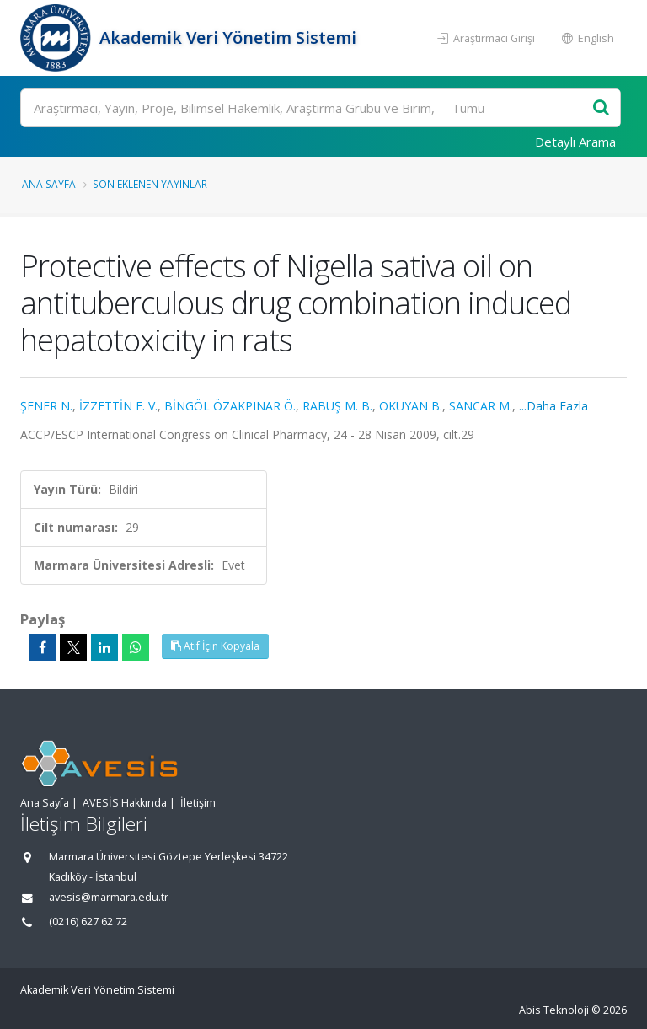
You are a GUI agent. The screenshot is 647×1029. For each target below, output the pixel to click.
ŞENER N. (46, 406)
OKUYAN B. (410, 406)
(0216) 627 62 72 (88, 921)
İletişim (198, 803)
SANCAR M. (480, 406)
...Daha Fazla (553, 406)
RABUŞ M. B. (337, 406)
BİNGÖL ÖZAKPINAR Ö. (230, 406)
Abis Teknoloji (554, 1010)
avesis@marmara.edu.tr (108, 897)
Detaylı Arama (575, 141)
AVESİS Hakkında (125, 803)
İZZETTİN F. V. (118, 406)
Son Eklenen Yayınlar (150, 183)
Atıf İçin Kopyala (215, 646)
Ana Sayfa (49, 183)
